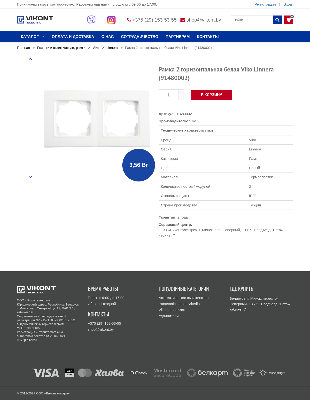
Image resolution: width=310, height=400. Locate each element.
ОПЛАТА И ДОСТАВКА (73, 37)
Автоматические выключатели (184, 298)
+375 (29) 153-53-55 (154, 19)
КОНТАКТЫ (208, 37)
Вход (288, 4)
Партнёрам (178, 37)
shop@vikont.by (203, 19)
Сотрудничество (139, 37)
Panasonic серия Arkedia (179, 304)
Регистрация (265, 4)
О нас (107, 37)
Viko (192, 121)
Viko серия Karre (172, 310)
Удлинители (169, 316)
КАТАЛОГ (33, 36)
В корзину (211, 95)
